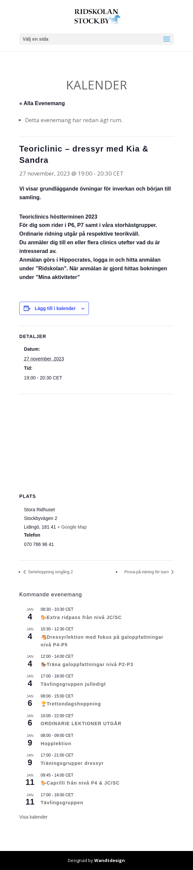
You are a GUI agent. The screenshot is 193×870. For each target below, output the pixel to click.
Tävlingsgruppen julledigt (73, 684)
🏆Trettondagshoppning (71, 703)
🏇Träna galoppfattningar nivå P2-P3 (87, 664)
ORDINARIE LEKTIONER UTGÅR (81, 723)
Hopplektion (56, 743)
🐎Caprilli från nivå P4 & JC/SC (80, 783)
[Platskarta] (96, 442)
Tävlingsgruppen (62, 802)
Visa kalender (33, 817)
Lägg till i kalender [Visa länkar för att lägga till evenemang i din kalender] (55, 308)
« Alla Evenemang (42, 103)
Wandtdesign (109, 860)
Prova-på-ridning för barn (147, 572)
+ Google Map (71, 527)
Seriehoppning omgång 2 (50, 572)
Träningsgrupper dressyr (72, 763)
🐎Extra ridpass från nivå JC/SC (81, 617)
